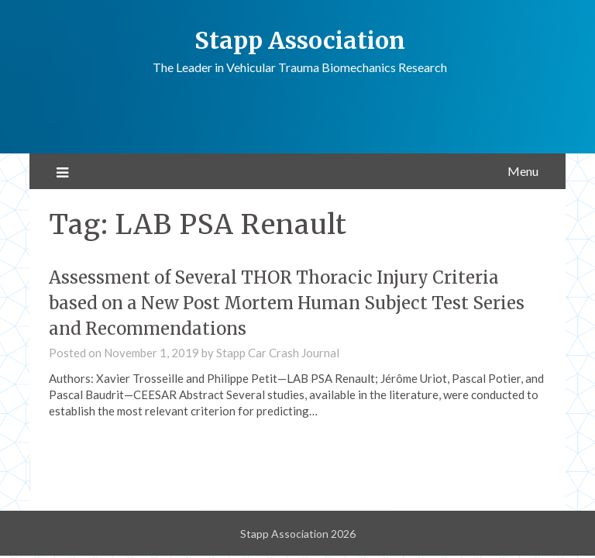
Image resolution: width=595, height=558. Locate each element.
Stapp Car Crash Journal (277, 353)
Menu (522, 171)
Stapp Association (299, 40)
